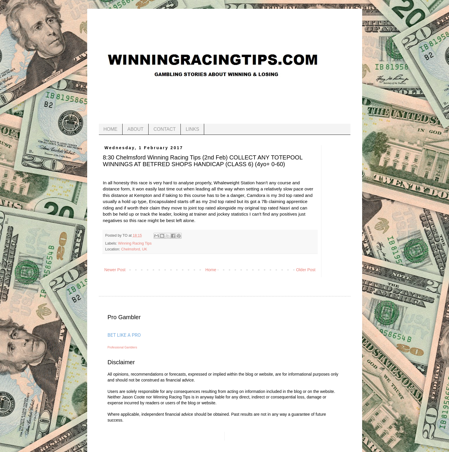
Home (210, 269)
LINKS (192, 129)
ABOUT (136, 129)
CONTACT (165, 129)
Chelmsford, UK (134, 249)
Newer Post (114, 269)
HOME (111, 129)
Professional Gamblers (122, 347)
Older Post (305, 269)
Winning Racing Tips (135, 243)
